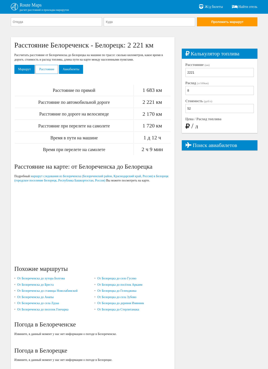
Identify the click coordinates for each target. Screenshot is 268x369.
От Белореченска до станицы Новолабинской (47, 290)
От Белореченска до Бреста (35, 284)
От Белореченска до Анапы (35, 297)
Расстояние (46, 69)
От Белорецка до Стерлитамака (118, 309)
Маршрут (24, 69)
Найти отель (244, 7)
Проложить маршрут (227, 22)
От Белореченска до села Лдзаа (38, 303)
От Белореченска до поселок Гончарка (42, 309)
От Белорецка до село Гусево (116, 278)
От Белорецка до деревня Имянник (120, 303)
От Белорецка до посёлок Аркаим (119, 284)
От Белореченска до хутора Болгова (41, 278)
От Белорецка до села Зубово (116, 297)
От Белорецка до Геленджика (116, 290)
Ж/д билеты (210, 7)
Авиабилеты (71, 69)
